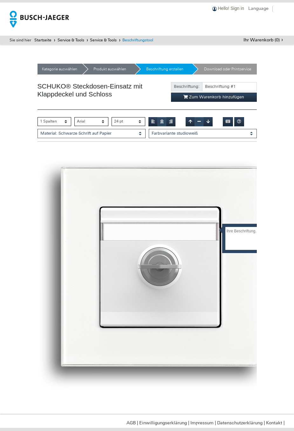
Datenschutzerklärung (240, 422)
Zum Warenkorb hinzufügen (213, 97)
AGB (131, 422)
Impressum (202, 422)
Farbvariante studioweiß (175, 133)
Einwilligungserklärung (163, 422)
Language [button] (258, 8)
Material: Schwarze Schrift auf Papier (76, 133)
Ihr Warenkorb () (261, 39)
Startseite (42, 40)
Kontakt (274, 422)
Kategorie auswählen (59, 69)
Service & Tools (71, 40)
